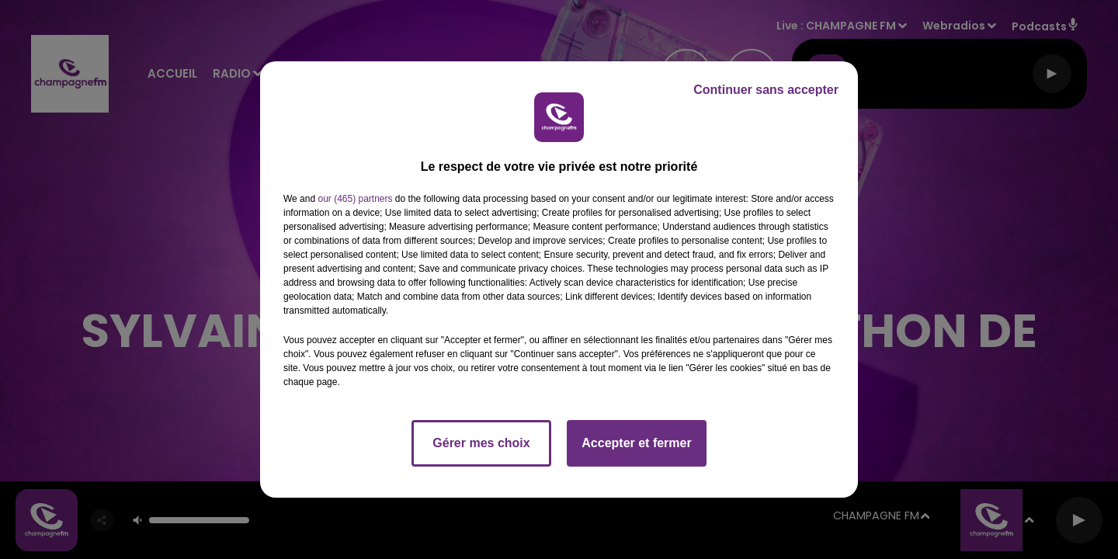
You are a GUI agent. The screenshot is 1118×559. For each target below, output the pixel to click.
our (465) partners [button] (355, 198)
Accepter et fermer (636, 443)
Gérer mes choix (480, 443)
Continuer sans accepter (765, 89)
